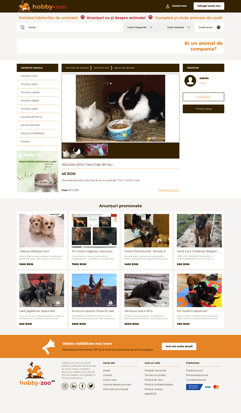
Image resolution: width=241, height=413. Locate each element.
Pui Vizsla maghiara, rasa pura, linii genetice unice (92, 251)
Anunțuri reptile (30, 92)
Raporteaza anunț (168, 190)
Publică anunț (194, 370)
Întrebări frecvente (155, 370)
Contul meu (110, 379)
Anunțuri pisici (29, 84)
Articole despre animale (117, 384)
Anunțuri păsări (30, 100)
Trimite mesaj (203, 108)
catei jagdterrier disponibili (37, 311)
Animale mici (101, 67)
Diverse (25, 141)
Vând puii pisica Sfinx (138, 311)
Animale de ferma (31, 116)
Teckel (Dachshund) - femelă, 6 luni (144, 251)
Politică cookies (154, 389)
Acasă (106, 370)
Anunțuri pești (29, 108)
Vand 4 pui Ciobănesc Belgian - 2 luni (199, 251)
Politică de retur (154, 379)
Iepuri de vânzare (124, 67)
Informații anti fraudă (115, 389)
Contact (107, 375)
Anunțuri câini (29, 75)
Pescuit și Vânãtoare (33, 133)
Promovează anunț (197, 375)
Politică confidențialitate (159, 384)
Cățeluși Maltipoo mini (34, 251)
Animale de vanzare (77, 67)
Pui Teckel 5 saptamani (192, 311)
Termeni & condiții (155, 375)
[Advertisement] (98, 46)
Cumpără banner (196, 379)
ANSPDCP (150, 393)
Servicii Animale (30, 125)
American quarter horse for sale (93, 311)
